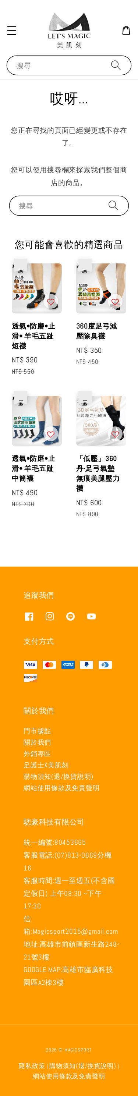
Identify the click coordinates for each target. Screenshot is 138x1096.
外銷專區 (37, 753)
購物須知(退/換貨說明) (58, 776)
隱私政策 (32, 1066)
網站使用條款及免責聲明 (61, 788)
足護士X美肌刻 (46, 765)
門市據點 (37, 731)
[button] (11, 30)
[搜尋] (116, 65)
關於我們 (37, 742)
